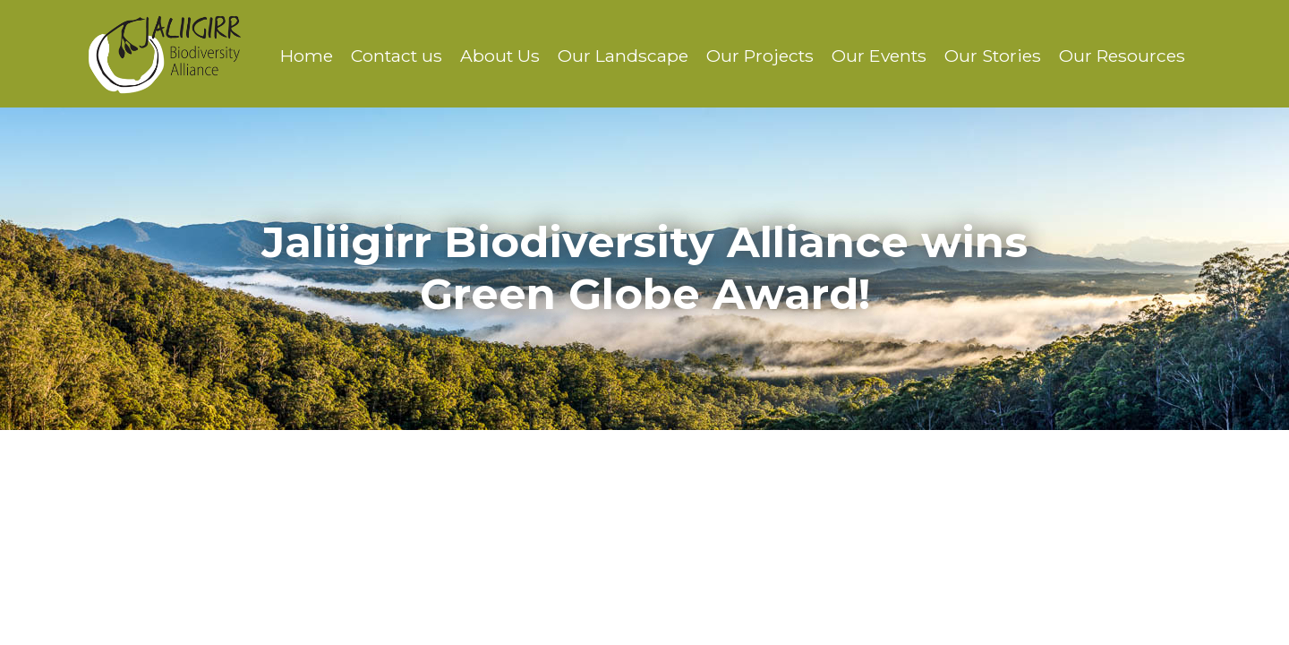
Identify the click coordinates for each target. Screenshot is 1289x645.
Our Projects (760, 55)
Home (306, 55)
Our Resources (1122, 55)
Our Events (879, 55)
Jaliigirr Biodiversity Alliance (164, 54)
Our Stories (992, 55)
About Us (500, 55)
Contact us (396, 55)
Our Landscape (623, 55)
